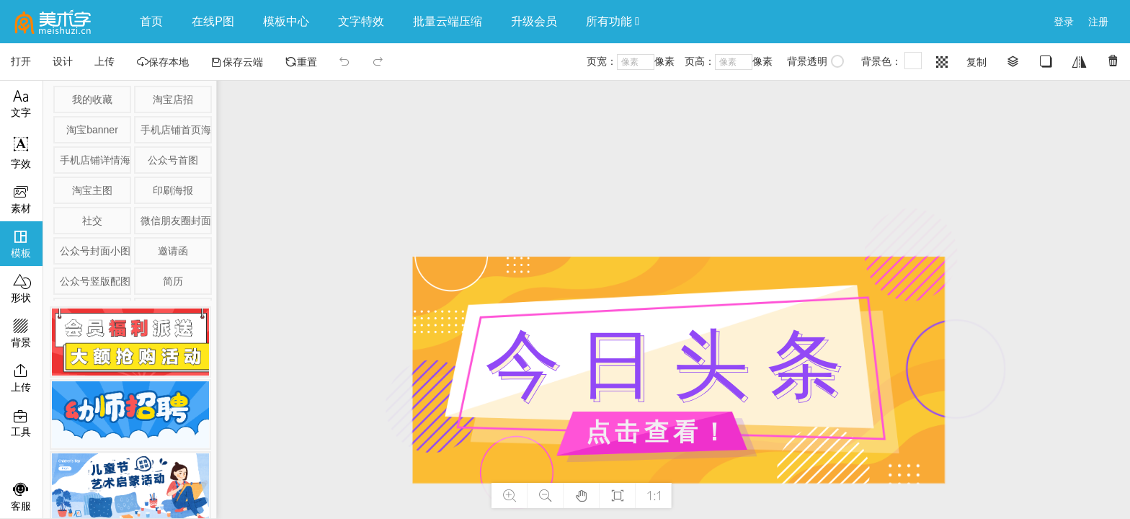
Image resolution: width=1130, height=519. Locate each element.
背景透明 (815, 61)
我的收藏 (92, 99)
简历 (173, 281)
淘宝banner (92, 130)
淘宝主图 (92, 190)
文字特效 (361, 21)
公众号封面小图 (94, 251)
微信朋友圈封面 (175, 220)
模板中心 (286, 21)
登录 (1064, 21)
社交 (92, 220)
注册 (1098, 21)
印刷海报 (173, 190)
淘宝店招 (173, 99)
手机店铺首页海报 (175, 130)
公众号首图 (173, 160)
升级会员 (534, 21)
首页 (151, 21)
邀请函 (173, 251)
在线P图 (213, 21)
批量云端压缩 (447, 21)
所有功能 (612, 21)
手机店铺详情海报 (94, 160)
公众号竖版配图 (94, 281)
